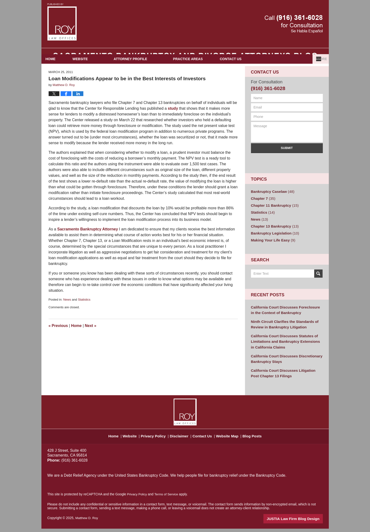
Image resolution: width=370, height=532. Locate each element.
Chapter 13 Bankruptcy (273, 237)
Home (59, 72)
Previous (58, 339)
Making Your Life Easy (271, 250)
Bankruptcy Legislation (273, 243)
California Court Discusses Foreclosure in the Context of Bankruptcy (284, 318)
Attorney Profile (148, 72)
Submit (287, 161)
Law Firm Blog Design (300, 522)
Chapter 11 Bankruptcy (273, 217)
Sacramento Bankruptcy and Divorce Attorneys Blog (62, 21)
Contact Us (257, 72)
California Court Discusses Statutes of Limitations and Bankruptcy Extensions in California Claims (284, 348)
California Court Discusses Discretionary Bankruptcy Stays (283, 364)
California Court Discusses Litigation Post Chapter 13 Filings (284, 377)
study (173, 121)
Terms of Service (167, 498)
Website (98, 72)
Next (90, 339)
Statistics (84, 312)
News (67, 312)
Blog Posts (259, 438)
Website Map (232, 438)
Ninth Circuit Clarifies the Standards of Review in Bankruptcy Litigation (282, 332)
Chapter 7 (262, 211)
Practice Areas (205, 72)
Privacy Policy (152, 438)
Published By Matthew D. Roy (294, 24)
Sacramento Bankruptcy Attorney (87, 242)
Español (302, 72)
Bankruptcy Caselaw (271, 204)
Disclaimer (180, 438)
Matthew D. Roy (87, 522)
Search (318, 283)
